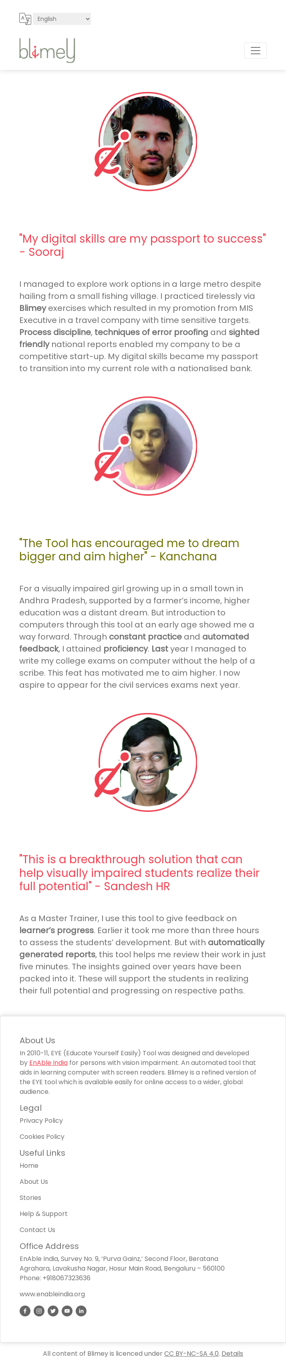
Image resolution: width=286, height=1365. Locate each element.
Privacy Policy (41, 1120)
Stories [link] (30, 1197)
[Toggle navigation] (255, 51)
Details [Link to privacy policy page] (232, 1353)
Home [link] (29, 1165)
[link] (25, 1311)
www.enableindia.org (52, 1294)
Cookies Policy (42, 1136)
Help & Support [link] (44, 1213)
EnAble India (48, 1062)
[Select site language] (62, 19)
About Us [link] (34, 1181)
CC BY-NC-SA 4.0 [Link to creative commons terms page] (191, 1353)
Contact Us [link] (37, 1229)
